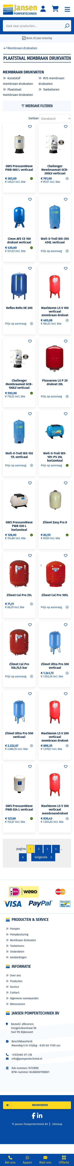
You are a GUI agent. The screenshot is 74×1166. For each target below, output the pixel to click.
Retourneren (17, 1004)
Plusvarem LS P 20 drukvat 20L (55, 382)
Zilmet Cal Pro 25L (19, 595)
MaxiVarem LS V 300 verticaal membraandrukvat (55, 809)
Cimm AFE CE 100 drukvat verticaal (19, 240)
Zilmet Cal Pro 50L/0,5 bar (19, 666)
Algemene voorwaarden (24, 998)
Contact (14, 992)
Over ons (15, 975)
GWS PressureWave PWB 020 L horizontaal (19, 525)
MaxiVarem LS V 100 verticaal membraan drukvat (54, 311)
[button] (37, 1105)
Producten (16, 981)
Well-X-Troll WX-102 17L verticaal (19, 455)
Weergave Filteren (37, 106)
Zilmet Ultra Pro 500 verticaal (19, 735)
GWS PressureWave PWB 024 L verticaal (19, 807)
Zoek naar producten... (21, 26)
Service (14, 987)
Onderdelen (17, 951)
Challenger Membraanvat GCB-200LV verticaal (54, 169)
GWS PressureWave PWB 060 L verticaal (19, 168)
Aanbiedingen (18, 957)
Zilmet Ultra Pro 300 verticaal (55, 666)
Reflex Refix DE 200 (19, 308)
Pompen (15, 928)
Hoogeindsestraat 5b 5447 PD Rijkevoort (23, 1030)
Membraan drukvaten (23, 940)
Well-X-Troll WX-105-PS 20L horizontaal (54, 456)
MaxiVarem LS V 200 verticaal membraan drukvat (55, 736)
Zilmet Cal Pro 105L (55, 595)
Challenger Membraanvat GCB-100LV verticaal (19, 384)
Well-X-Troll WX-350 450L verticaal (55, 240)
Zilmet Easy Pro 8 (55, 522)
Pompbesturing (19, 934)
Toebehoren (51, 89)
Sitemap (57, 1124)
